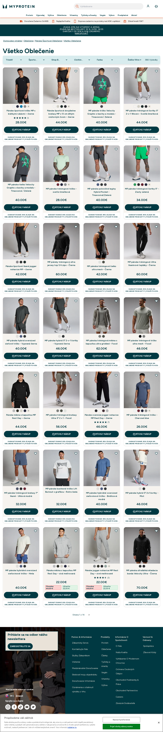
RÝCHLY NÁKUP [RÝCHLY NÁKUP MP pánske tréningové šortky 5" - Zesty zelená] (142, 207)
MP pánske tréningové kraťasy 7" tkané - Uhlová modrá (21, 494)
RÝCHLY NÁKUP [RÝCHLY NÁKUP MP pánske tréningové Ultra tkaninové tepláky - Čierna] (142, 281)
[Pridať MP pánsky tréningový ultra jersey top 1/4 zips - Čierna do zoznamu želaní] (76, 226)
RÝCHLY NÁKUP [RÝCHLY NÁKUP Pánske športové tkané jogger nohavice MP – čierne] (21, 281)
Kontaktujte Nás (80, 649)
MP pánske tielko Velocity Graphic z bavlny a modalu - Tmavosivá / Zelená (21, 187)
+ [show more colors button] (28, 106)
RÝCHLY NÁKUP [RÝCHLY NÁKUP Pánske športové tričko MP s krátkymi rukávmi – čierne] (21, 129)
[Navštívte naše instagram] (8, 707)
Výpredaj (40, 15)
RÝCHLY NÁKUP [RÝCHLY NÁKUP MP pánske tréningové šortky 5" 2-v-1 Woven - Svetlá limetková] (142, 129)
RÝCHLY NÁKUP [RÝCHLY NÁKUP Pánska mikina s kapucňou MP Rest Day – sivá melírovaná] (61, 595)
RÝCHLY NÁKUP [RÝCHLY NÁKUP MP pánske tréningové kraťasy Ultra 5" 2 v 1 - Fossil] (61, 434)
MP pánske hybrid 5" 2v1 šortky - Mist (142, 494)
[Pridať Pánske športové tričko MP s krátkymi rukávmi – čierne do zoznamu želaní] (35, 71)
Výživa (51, 15)
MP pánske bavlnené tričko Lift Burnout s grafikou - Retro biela (61, 490)
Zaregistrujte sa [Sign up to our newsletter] (20, 646)
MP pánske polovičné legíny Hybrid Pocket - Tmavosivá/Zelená (102, 192)
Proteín (29, 15)
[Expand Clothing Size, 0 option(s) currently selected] (82, 60)
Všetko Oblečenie (72, 41)
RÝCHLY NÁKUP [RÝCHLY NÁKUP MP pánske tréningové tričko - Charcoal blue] (142, 434)
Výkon (112, 15)
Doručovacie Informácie (83, 681)
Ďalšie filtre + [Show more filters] (134, 60)
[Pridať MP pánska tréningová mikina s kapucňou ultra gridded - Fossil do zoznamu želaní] (116, 301)
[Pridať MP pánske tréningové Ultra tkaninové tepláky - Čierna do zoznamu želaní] (156, 226)
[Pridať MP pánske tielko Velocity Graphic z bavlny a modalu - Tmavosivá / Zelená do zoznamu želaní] (35, 149)
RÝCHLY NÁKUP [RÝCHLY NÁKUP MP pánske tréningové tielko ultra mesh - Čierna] (101, 281)
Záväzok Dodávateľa (125, 703)
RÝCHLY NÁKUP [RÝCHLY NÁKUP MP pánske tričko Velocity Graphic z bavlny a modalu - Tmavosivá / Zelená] (101, 129)
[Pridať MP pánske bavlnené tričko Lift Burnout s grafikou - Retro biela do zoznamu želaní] (76, 453)
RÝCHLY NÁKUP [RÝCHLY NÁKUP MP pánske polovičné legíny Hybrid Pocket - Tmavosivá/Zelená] (101, 207)
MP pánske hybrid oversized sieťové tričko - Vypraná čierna (21, 342)
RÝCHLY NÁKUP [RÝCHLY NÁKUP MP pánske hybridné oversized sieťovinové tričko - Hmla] (21, 595)
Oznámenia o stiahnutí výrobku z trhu (82, 689)
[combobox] (108, 6)
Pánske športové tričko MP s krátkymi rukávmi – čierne (21, 112)
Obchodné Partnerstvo (127, 690)
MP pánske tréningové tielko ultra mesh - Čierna (101, 268)
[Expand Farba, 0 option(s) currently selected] (105, 60)
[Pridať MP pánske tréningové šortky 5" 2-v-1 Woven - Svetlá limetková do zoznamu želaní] (156, 71)
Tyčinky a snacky (105, 664)
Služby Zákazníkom (81, 655)
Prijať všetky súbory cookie (121, 726)
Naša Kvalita (121, 652)
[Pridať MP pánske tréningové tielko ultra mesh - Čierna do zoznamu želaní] (116, 226)
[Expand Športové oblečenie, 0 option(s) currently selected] (37, 60)
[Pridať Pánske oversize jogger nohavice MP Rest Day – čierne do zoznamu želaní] (116, 375)
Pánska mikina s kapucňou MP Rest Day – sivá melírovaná (61, 572)
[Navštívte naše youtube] (27, 707)
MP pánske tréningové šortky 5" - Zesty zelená (142, 190)
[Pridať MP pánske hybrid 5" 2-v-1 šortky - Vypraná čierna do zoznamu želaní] (76, 301)
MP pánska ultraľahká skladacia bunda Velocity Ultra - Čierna (142, 572)
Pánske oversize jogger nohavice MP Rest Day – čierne (102, 416)
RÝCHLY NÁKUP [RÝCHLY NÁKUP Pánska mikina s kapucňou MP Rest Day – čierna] (21, 434)
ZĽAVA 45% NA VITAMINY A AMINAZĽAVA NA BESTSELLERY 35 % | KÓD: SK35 (81, 30)
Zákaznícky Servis (80, 643)
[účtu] (148, 6)
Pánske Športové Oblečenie (48, 41)
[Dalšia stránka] (89, 614)
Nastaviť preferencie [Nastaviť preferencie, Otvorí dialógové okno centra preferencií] (121, 720)
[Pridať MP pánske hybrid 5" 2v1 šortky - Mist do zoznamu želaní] (156, 453)
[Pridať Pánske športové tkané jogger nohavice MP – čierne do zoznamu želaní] (35, 226)
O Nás (119, 646)
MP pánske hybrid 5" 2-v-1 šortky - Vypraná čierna (61, 342)
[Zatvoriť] (159, 723)
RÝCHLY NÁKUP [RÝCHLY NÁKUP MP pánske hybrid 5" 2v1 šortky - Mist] (142, 511)
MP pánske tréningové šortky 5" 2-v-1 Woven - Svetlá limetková (142, 112)
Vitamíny (74, 15)
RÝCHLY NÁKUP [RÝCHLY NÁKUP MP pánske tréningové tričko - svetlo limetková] (61, 207)
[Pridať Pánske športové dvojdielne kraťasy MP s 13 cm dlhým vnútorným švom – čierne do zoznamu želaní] (76, 71)
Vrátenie (76, 662)
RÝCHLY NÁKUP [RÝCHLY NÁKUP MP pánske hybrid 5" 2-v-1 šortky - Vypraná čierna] (61, 356)
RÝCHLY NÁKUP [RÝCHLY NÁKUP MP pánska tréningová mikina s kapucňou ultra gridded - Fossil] (101, 356)
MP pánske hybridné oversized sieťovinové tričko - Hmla (21, 572)
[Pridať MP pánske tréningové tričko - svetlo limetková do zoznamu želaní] (76, 149)
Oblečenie (62, 15)
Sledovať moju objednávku (84, 674)
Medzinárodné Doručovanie (85, 668)
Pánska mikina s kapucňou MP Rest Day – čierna (21, 416)
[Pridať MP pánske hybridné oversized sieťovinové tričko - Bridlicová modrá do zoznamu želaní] (116, 453)
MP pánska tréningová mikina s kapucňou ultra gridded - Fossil (101, 342)
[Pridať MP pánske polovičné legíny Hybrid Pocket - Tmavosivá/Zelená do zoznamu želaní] (116, 149)
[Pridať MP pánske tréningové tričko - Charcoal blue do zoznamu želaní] (156, 375)
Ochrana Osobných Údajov (125, 671)
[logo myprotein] (18, 6)
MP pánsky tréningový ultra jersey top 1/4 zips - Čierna (61, 263)
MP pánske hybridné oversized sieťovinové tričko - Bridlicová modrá (101, 496)
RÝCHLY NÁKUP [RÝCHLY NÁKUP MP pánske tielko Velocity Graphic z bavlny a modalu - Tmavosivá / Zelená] (21, 207)
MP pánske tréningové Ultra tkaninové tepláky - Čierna (142, 263)
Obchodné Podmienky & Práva (127, 682)
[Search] (77, 6)
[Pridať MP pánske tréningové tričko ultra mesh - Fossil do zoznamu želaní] (156, 301)
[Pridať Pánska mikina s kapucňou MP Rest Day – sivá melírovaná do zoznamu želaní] (76, 531)
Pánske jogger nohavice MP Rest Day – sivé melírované (101, 572)
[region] (81, 723)
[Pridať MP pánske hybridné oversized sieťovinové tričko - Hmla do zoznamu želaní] (35, 531)
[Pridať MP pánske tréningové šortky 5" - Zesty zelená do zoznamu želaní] (156, 149)
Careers (119, 697)
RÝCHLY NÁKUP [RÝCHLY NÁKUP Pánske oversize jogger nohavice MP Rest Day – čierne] (101, 434)
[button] (14, 106)
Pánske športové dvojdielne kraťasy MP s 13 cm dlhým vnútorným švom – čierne (61, 113)
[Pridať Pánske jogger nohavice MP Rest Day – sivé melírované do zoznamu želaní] (116, 531)
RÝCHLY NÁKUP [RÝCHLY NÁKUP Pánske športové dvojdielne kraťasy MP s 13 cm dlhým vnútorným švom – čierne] (61, 129)
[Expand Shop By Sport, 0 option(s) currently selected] (59, 60)
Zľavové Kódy (149, 652)
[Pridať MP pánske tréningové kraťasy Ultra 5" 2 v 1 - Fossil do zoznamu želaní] (76, 375)
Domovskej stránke (12, 41)
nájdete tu (72, 727)
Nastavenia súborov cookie (19, 689)
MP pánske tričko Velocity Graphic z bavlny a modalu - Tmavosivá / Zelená (101, 113)
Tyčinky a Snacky (89, 15)
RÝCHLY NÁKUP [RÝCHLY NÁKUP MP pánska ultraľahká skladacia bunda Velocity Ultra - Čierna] (142, 595)
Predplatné (123, 15)
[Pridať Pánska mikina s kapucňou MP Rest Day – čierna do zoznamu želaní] (35, 375)
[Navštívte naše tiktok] (20, 707)
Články (104, 655)
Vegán (103, 15)
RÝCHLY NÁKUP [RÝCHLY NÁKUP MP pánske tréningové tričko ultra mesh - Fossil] (142, 356)
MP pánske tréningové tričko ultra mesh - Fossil (142, 342)
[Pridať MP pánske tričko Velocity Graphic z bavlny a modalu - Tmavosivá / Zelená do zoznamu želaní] (116, 71)
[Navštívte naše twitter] (33, 707)
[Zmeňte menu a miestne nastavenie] (32, 695)
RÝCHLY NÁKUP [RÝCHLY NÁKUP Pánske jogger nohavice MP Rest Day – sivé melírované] (101, 595)
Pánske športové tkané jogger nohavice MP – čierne (21, 268)
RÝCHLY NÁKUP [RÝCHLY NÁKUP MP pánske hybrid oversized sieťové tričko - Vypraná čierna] (21, 356)
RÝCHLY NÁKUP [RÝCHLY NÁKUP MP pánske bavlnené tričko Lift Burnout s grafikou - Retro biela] (61, 511)
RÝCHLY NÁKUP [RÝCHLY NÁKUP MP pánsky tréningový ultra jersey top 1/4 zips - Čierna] (61, 281)
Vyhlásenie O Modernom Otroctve (127, 660)
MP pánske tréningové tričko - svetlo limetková (61, 190)
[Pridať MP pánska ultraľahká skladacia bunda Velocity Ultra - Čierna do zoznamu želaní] (156, 531)
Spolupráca (148, 646)
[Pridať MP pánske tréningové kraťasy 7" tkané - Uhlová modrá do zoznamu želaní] (35, 453)
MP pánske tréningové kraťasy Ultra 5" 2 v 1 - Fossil (61, 416)
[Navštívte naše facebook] (14, 707)
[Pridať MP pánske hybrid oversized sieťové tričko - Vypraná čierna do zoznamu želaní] (35, 301)
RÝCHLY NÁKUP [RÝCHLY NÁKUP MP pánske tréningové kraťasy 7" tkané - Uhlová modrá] (21, 511)
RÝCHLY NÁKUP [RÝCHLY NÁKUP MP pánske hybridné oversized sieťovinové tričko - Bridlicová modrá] (101, 511)
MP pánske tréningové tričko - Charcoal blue (142, 416)
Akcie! (134, 15)
